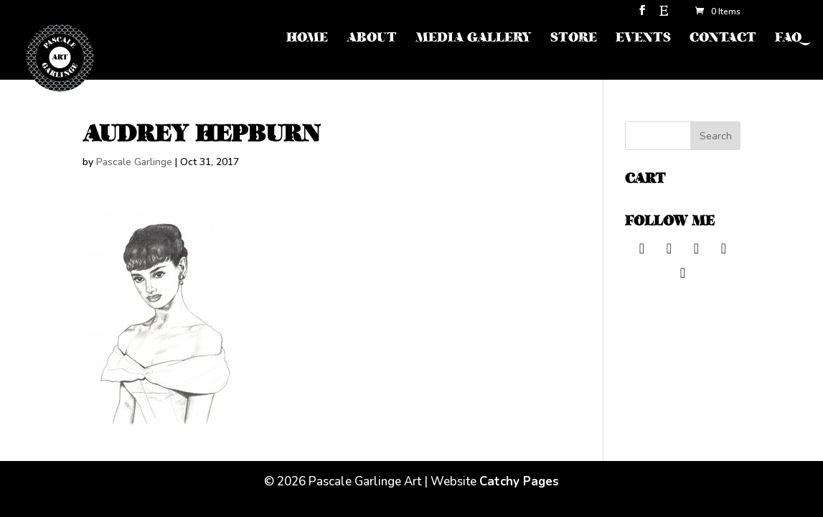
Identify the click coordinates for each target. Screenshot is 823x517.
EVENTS (643, 39)
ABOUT (372, 39)
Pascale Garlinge (134, 162)
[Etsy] (663, 15)
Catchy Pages (519, 481)
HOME (307, 39)
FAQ (788, 39)
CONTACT (723, 39)
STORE (573, 39)
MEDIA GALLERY (473, 39)
